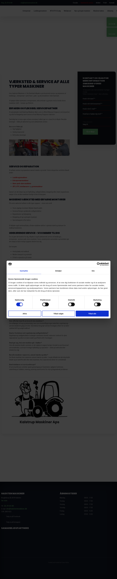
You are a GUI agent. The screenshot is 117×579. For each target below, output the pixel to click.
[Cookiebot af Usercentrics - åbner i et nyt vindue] (98, 264)
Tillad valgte (58, 314)
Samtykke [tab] (24, 271)
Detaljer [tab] (58, 271)
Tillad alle (92, 314)
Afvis (25, 314)
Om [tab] (93, 271)
